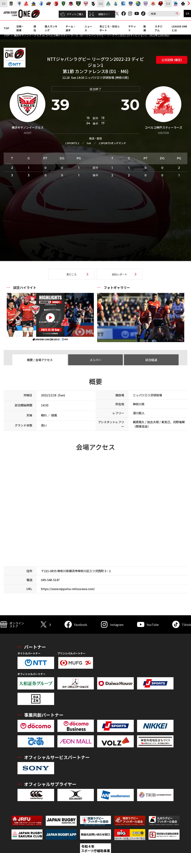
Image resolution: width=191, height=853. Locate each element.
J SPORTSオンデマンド (112, 143)
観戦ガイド (99, 14)
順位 (35, 28)
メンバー (95, 360)
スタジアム (158, 28)
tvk (89, 143)
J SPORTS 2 (72, 143)
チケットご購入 (71, 14)
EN (187, 13)
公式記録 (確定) (171, 60)
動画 (144, 28)
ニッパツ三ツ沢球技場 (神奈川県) (107, 77)
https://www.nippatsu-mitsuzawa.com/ (68, 589)
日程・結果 (20, 28)
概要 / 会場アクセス (40, 360)
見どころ (71, 274)
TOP (6, 28)
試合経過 (151, 360)
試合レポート (119, 274)
